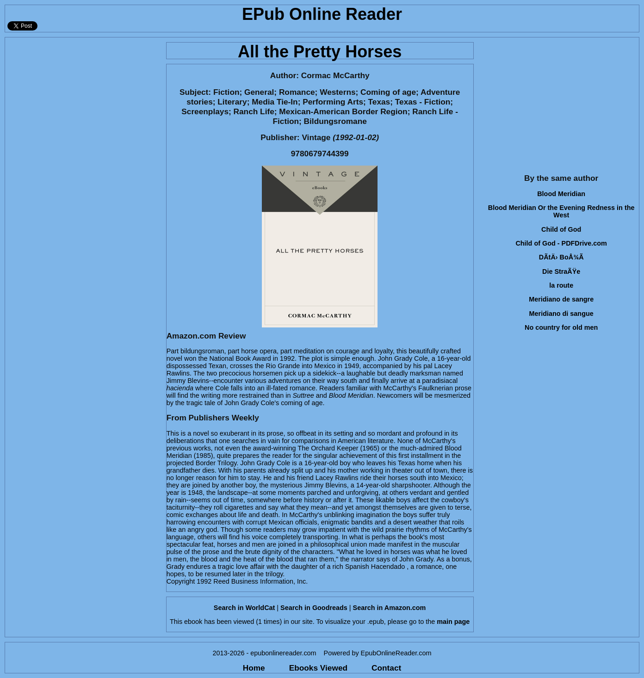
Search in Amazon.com (389, 607)
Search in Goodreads (313, 607)
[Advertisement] (83, 102)
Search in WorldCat (244, 607)
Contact (386, 667)
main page (453, 621)
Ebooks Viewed (318, 667)
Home (254, 667)
